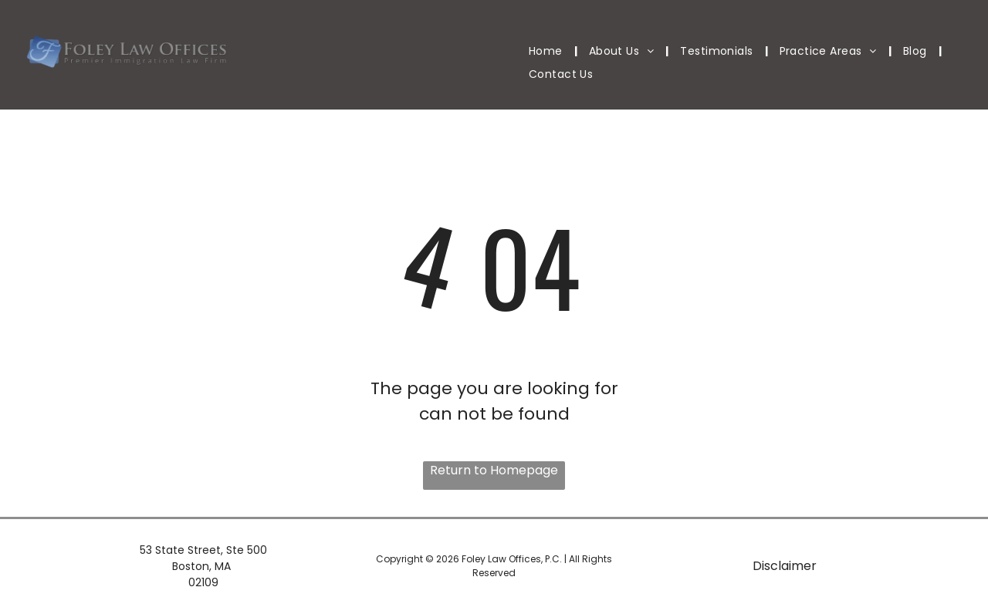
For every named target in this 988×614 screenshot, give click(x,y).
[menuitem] (547, 51)
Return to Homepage (494, 470)
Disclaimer (785, 566)
